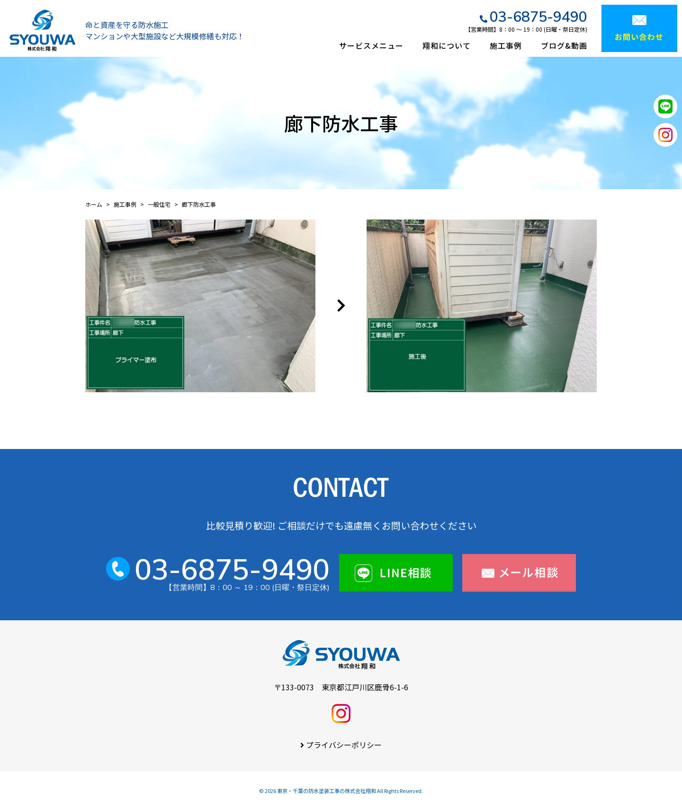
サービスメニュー (371, 45)
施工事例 (506, 45)
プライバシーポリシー (344, 744)
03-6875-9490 (538, 17)
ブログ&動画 (564, 45)
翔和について (446, 45)
